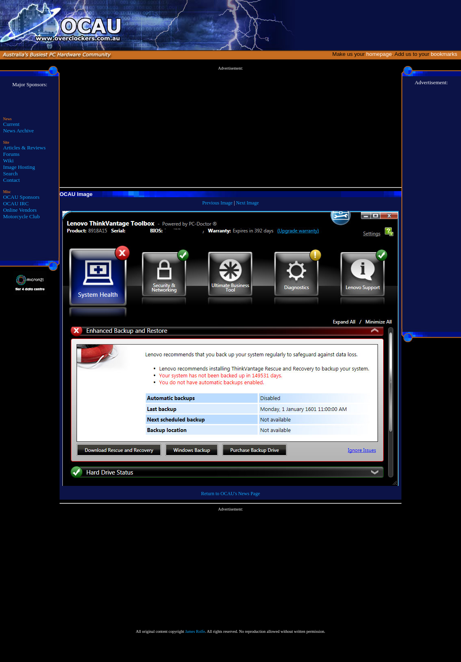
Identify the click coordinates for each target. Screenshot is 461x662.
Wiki (8, 161)
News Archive (18, 131)
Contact (11, 180)
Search (10, 173)
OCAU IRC (16, 203)
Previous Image (217, 203)
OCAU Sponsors (21, 197)
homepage (379, 54)
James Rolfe (195, 631)
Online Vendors (20, 210)
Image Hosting (19, 167)
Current (11, 124)
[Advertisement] (230, 127)
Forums (11, 154)
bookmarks (445, 54)
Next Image (247, 203)
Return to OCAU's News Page (230, 493)
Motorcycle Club (21, 216)
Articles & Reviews (24, 148)
